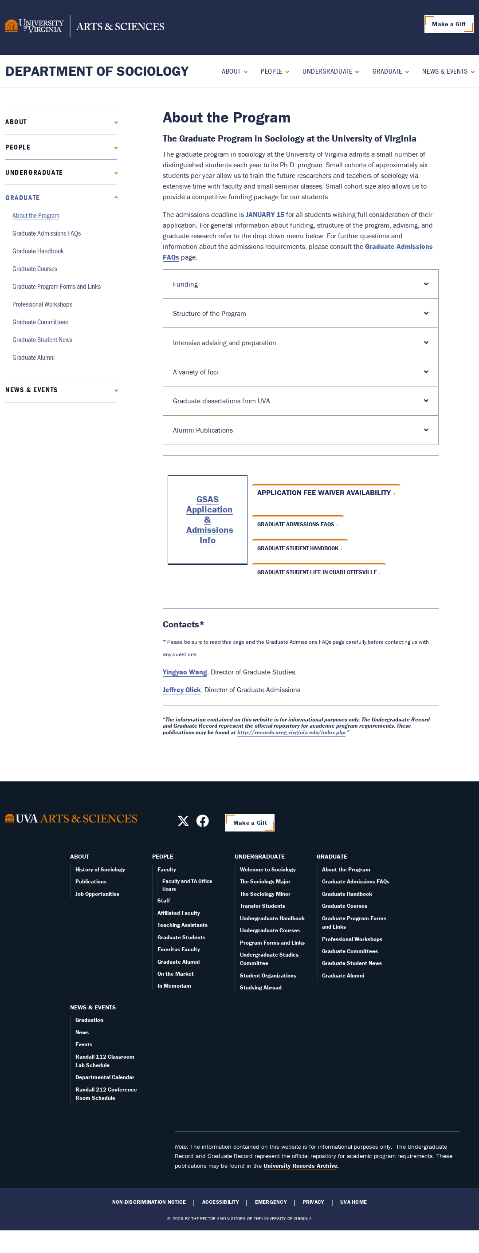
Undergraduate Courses (270, 930)
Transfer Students (262, 906)
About (231, 70)
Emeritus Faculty (178, 949)
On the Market (175, 973)
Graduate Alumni (33, 357)
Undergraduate (327, 70)
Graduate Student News (42, 339)
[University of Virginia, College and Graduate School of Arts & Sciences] (84, 27)
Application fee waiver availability (324, 492)
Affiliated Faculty (178, 913)
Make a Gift (449, 24)
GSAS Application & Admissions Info (209, 519)
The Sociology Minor (265, 894)
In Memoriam (174, 985)
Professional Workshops (42, 303)
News (82, 1032)
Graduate (387, 70)
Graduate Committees (40, 321)
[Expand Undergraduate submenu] (355, 71)
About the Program (35, 215)
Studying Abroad (261, 987)
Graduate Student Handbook (297, 548)
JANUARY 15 (265, 214)
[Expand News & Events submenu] (471, 71)
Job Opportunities (97, 894)
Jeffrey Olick (182, 689)
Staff (163, 900)
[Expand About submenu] (244, 71)
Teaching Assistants (182, 925)
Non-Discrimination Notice (149, 1202)
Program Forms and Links (272, 942)
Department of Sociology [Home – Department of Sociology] (96, 70)
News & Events (444, 70)
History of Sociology (100, 869)
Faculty (166, 869)
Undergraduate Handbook (272, 918)
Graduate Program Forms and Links (56, 286)
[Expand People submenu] (285, 71)
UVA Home (353, 1202)
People (271, 70)
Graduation (89, 1020)
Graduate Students (181, 937)
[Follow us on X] (183, 823)
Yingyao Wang (185, 671)
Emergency (271, 1202)
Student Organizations (268, 975)
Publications (90, 881)
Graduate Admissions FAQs (46, 232)
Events (83, 1044)
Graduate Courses (34, 268)
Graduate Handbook (38, 250)
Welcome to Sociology (268, 869)
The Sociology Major (265, 881)
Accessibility (220, 1202)
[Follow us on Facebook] (202, 823)
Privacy (313, 1202)
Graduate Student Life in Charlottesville (317, 572)
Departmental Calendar (104, 1077)
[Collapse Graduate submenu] (405, 71)
